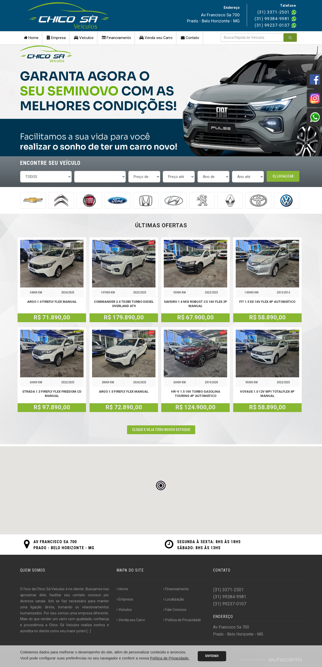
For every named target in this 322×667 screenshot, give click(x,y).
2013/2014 (283, 292)
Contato (190, 37)
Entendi (212, 656)
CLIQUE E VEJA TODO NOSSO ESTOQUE (161, 430)
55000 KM (179, 292)
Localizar (283, 176)
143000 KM (251, 292)
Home (31, 37)
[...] (89, 631)
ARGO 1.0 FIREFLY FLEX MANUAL (52, 302)
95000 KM (251, 382)
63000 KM (36, 382)
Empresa (56, 37)
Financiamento (116, 37)
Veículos (84, 37)
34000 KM (36, 292)
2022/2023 (139, 292)
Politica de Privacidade (182, 620)
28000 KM (108, 382)
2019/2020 (211, 382)
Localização (173, 599)
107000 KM (108, 292)
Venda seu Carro (156, 37)
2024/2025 (67, 292)
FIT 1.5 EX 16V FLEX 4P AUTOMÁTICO (267, 302)
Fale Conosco (174, 610)
